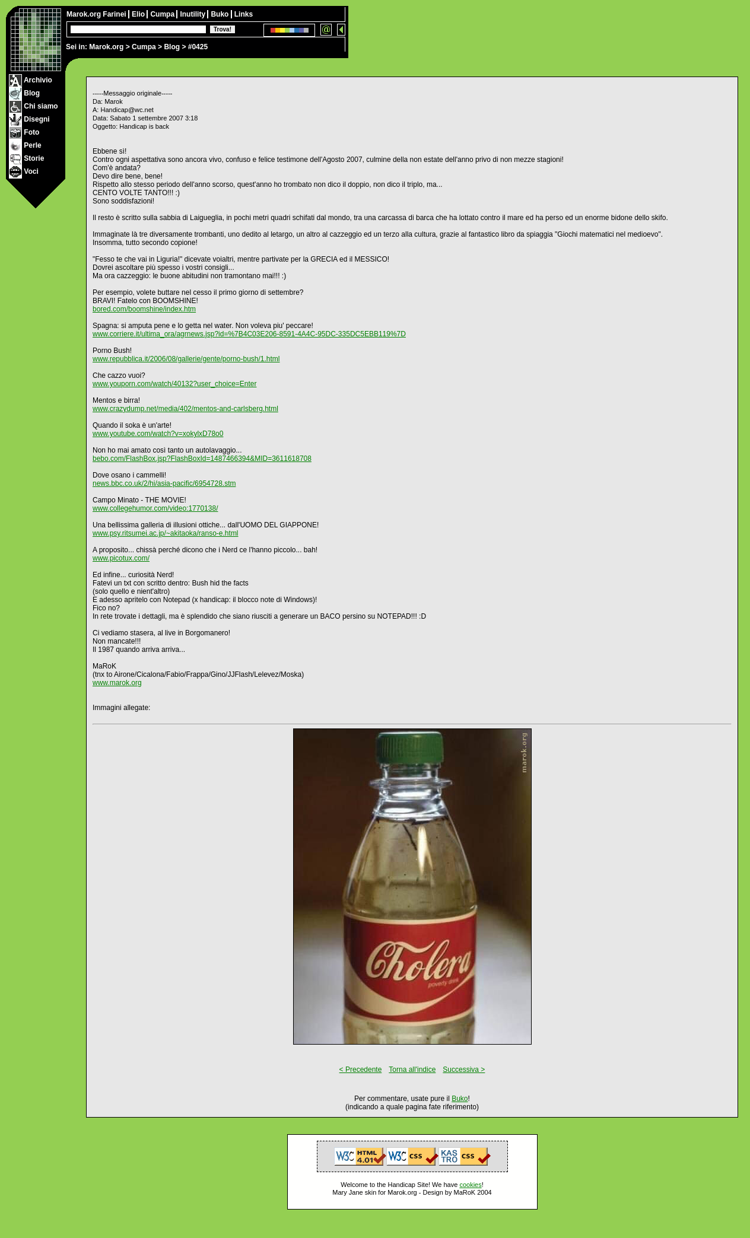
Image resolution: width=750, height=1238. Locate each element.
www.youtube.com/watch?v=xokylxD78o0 (158, 433)
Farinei (115, 14)
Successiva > (464, 1069)
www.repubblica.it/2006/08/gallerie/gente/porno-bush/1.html (186, 359)
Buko (220, 14)
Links (243, 14)
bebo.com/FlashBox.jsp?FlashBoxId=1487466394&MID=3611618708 (202, 458)
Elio (139, 14)
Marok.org (106, 47)
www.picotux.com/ (121, 558)
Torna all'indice (412, 1069)
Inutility (193, 14)
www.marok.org (117, 683)
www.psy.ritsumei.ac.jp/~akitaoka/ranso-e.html (166, 533)
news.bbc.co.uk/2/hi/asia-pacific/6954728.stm (164, 483)
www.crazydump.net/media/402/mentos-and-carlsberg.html (185, 409)
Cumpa (144, 47)
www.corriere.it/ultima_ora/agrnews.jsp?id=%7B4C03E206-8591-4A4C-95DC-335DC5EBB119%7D (249, 334)
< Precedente (360, 1069)
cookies (470, 1184)
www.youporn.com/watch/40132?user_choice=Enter (175, 384)
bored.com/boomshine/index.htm (144, 309)
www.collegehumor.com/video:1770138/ (155, 508)
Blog (172, 47)
